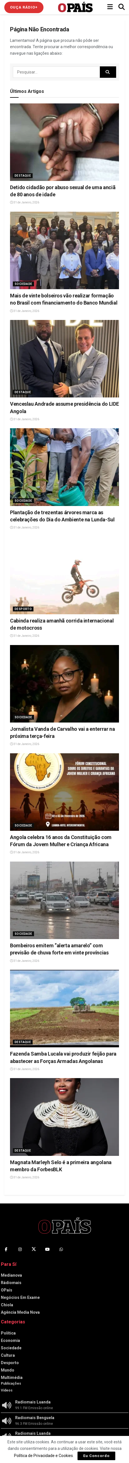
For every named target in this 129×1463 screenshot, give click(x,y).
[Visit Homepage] (75, 7)
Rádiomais (11, 1282)
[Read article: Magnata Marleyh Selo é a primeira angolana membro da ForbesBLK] (64, 1117)
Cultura (8, 1355)
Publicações (11, 1384)
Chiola (7, 1305)
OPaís (6, 1290)
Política (8, 1333)
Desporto (23, 609)
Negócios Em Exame (20, 1297)
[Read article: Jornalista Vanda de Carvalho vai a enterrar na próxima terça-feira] (64, 684)
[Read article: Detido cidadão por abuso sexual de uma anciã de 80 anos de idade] (64, 142)
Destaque (23, 175)
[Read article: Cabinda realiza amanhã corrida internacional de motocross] (64, 575)
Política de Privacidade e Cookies (43, 1455)
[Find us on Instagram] (20, 1249)
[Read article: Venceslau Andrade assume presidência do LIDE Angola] (64, 358)
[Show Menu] (110, 7)
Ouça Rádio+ (24, 7)
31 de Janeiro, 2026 (24, 202)
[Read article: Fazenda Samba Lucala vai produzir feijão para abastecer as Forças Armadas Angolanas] (64, 1008)
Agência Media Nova (20, 1312)
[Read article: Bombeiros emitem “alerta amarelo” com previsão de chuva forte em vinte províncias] (64, 900)
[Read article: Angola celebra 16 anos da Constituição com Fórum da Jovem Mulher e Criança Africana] (64, 792)
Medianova (11, 1275)
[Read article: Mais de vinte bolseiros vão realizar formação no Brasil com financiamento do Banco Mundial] (64, 250)
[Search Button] (121, 7)
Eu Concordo (96, 1456)
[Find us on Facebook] (6, 1249)
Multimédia (12, 1377)
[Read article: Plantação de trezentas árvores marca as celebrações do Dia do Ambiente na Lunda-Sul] (64, 467)
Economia (10, 1340)
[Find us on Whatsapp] (61, 1249)
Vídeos (7, 1390)
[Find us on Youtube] (47, 1249)
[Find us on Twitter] (33, 1249)
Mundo (7, 1370)
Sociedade (23, 283)
